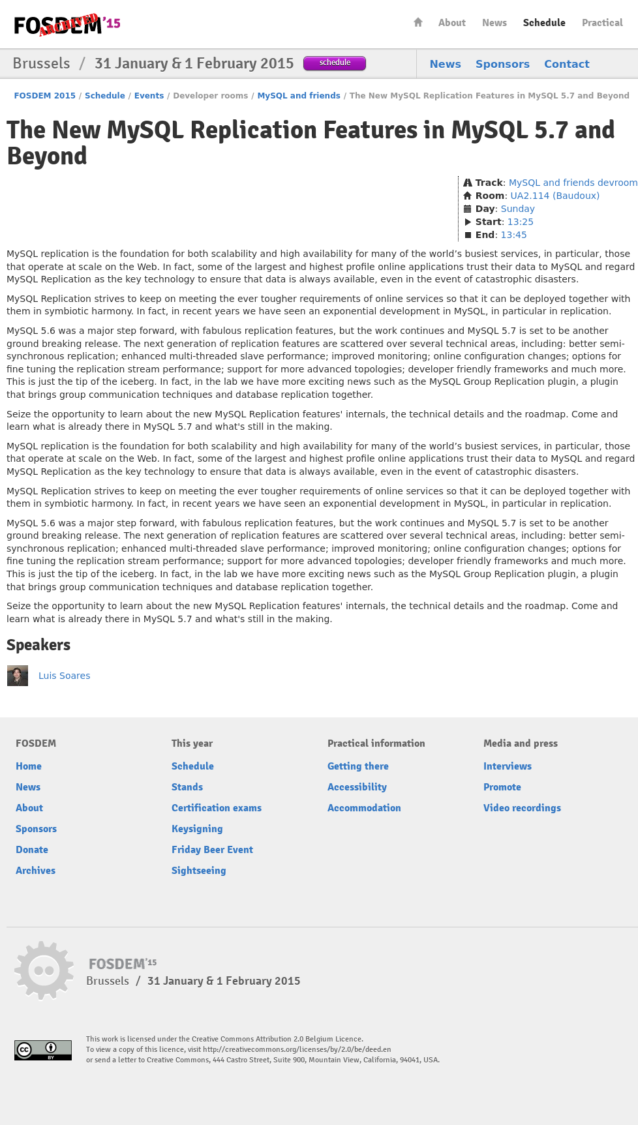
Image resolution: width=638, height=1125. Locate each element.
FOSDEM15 (67, 24)
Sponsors (503, 64)
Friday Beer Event (212, 849)
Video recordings (522, 808)
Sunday (518, 208)
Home (418, 22)
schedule (335, 62)
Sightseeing (199, 870)
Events (149, 95)
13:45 (514, 235)
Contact (567, 64)
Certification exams (217, 808)
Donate (32, 849)
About (452, 22)
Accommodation (364, 808)
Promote (502, 787)
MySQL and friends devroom (573, 182)
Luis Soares (64, 675)
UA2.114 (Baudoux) (555, 195)
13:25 (521, 222)
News (494, 22)
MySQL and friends (299, 95)
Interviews (507, 766)
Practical (602, 22)
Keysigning (197, 828)
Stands (187, 787)
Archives (35, 870)
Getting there (358, 766)
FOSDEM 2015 (45, 95)
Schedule (544, 22)
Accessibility (357, 787)
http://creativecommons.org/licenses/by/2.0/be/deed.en (297, 1050)
